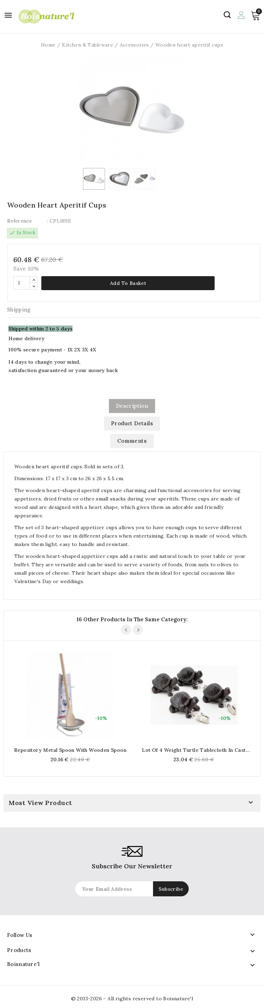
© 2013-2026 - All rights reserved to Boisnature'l (132, 998)
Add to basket (128, 283)
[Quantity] (21, 282)
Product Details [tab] (132, 423)
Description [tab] (132, 405)
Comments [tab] (132, 441)
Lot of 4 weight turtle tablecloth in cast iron (193, 750)
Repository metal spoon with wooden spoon (70, 750)
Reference (19, 221)
